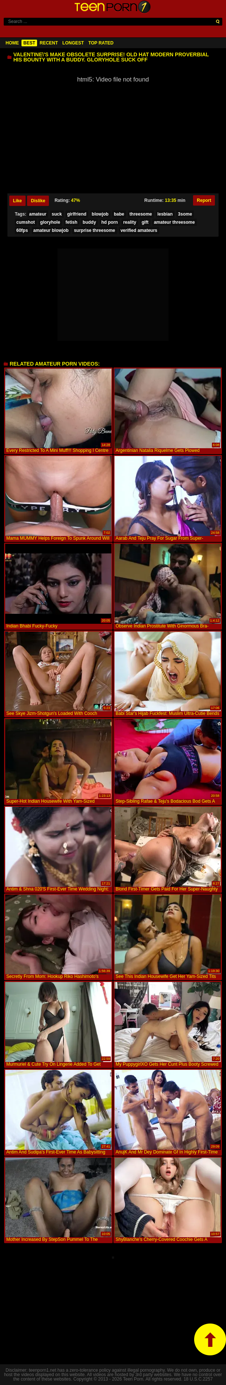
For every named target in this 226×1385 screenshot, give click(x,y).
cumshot (25, 222)
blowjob (100, 214)
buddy (89, 222)
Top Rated (100, 43)
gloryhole (50, 222)
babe (119, 214)
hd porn (109, 222)
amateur (37, 214)
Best (29, 43)
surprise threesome (94, 230)
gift (145, 222)
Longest (73, 43)
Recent (49, 43)
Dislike (38, 200)
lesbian (165, 214)
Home (12, 43)
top (210, 1339)
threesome (141, 214)
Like (17, 200)
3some (185, 214)
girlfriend (76, 214)
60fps (22, 230)
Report (204, 200)
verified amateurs (138, 230)
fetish (71, 222)
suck (56, 214)
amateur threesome (174, 222)
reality (129, 222)
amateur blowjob (51, 230)
